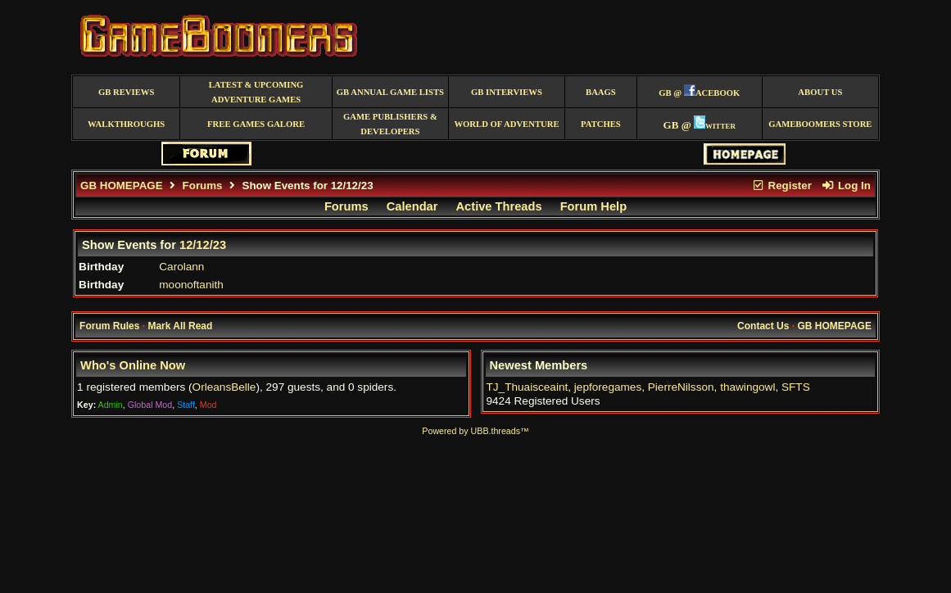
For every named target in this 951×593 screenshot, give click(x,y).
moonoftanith (191, 284)
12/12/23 (202, 244)
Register (781, 185)
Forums (203, 185)
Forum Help (593, 206)
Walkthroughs (126, 124)
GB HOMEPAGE (121, 185)
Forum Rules (109, 326)
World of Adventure (506, 124)
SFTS (795, 387)
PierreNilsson (681, 387)
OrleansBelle (224, 387)
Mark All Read (179, 326)
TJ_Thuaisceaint (527, 387)
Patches (601, 124)
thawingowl (747, 387)
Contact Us (763, 326)
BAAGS (601, 92)
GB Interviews (506, 92)
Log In (846, 185)
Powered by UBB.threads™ (475, 431)
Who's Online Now (132, 365)
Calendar (412, 206)
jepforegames (607, 387)
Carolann (181, 266)
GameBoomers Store (820, 124)
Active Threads (499, 206)
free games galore (256, 124)
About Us (820, 92)
